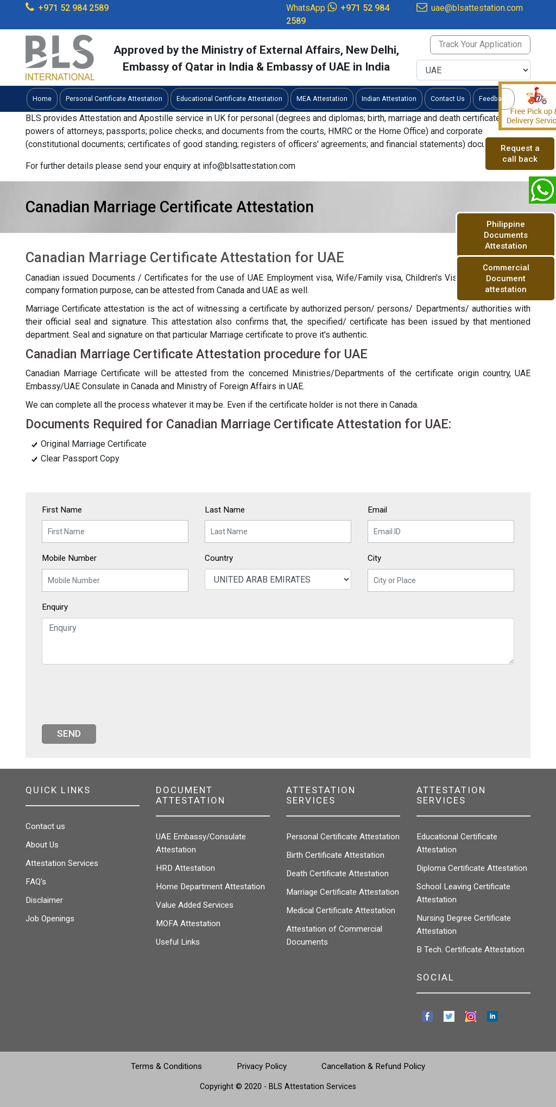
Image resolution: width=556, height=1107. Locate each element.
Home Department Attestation (210, 886)
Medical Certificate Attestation (340, 910)
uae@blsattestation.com (477, 8)
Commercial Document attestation (506, 278)
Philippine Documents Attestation (506, 235)
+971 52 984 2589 (73, 8)
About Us (42, 845)
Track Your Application (480, 44)
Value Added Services (194, 905)
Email (377, 510)
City (374, 558)
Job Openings (50, 918)
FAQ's (36, 882)
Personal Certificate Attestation (343, 837)
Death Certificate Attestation (337, 873)
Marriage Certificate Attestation (342, 892)
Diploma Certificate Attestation (471, 868)
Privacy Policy (262, 1066)
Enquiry (55, 607)
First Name (62, 510)
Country (219, 558)
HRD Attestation (185, 868)
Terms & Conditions (166, 1066)
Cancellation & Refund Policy (373, 1066)
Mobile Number (69, 558)
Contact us (45, 826)
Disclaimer (44, 900)
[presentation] (124, 694)
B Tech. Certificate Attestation (470, 949)
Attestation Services (62, 863)
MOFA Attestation (188, 923)
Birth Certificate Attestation (335, 855)
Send (69, 733)
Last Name (225, 510)
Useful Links (178, 942)
